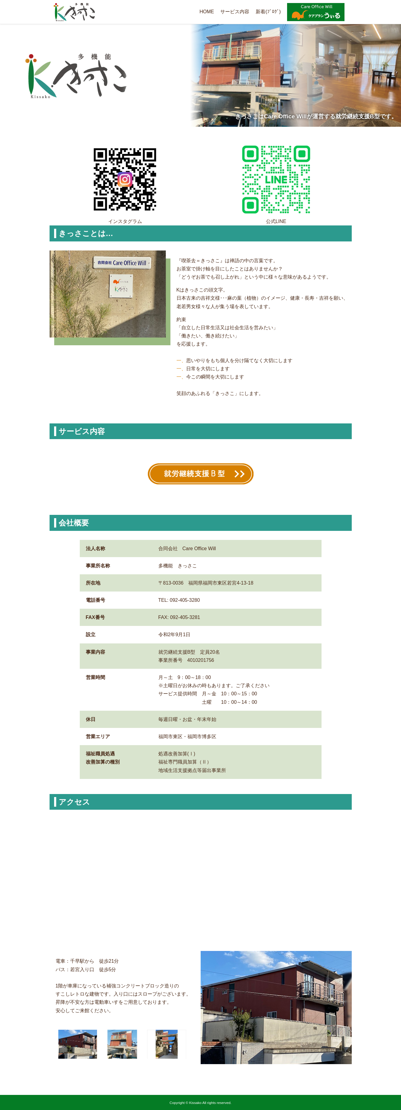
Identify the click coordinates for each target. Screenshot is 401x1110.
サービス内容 (234, 11)
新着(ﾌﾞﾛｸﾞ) (268, 11)
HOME (206, 11)
